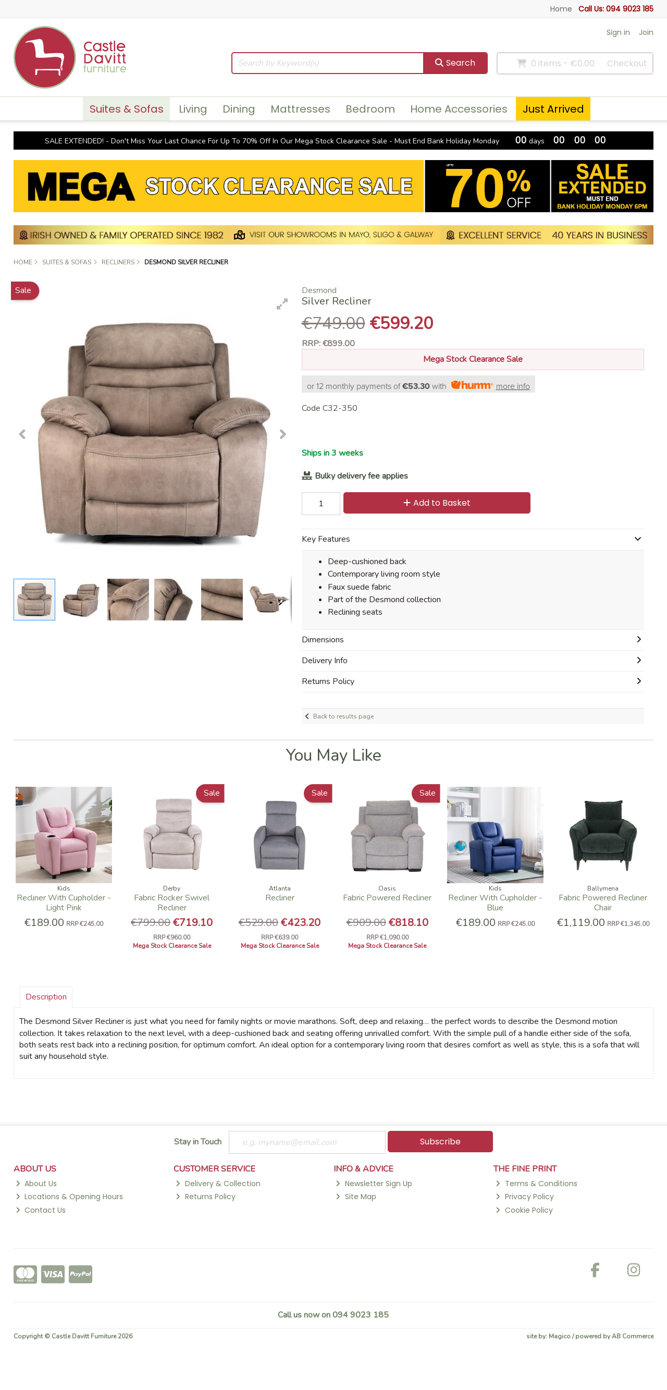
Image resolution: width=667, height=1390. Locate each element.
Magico (560, 1336)
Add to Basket (437, 503)
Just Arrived (553, 109)
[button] (282, 304)
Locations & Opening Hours (69, 1196)
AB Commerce (632, 1336)
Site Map (356, 1196)
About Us (36, 1183)
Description (46, 997)
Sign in (618, 32)
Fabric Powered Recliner (387, 898)
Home (561, 9)
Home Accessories (459, 109)
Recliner (279, 898)
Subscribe (440, 1142)
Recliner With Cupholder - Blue (495, 902)
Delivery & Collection (218, 1183)
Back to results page (343, 716)
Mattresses (300, 109)
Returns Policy (205, 1196)
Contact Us (41, 1210)
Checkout (627, 63)
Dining (239, 109)
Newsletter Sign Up (374, 1183)
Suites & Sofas (127, 109)
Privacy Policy (524, 1196)
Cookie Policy (524, 1210)
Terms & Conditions (536, 1183)
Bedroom (370, 109)
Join (646, 32)
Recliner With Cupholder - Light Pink (64, 902)
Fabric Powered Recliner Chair (603, 902)
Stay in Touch (197, 1142)
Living (193, 109)
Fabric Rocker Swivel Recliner (171, 902)
